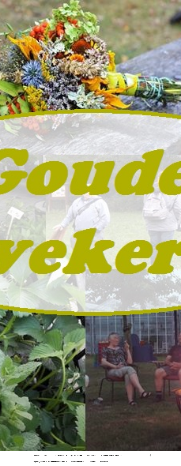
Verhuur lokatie (77, 461)
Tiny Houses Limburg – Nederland (68, 455)
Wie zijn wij (91, 455)
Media (47, 455)
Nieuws (36, 455)
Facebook (104, 461)
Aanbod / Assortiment (111, 455)
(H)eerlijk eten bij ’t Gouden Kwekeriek (50, 461)
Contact (92, 461)
